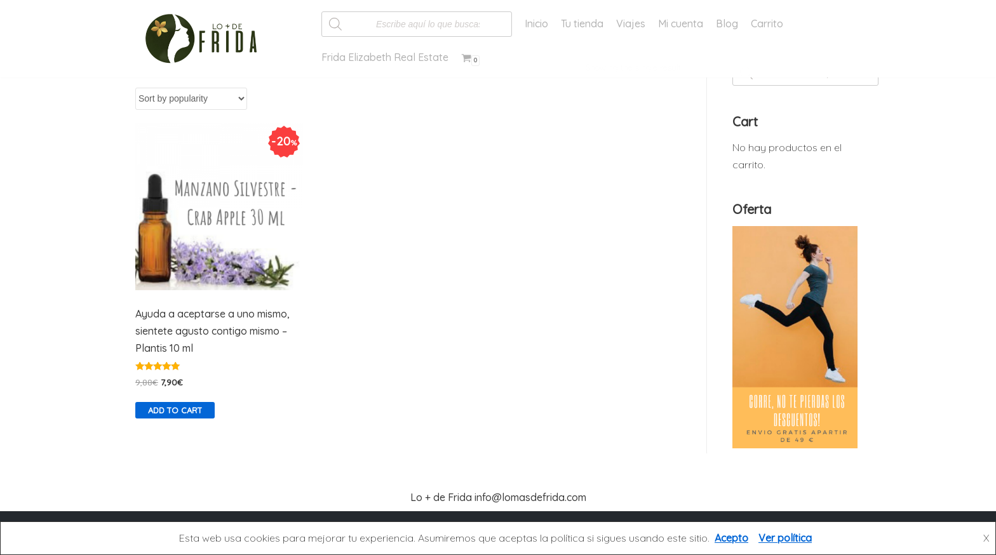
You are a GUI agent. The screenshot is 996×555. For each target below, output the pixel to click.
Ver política (785, 538)
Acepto (731, 538)
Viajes (630, 23)
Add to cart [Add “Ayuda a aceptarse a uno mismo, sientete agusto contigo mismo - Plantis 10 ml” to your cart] (175, 410)
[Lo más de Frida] (205, 38)
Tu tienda (582, 23)
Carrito (767, 23)
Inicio (536, 23)
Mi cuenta (680, 23)
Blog (727, 23)
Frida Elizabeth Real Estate (384, 57)
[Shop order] (191, 99)
